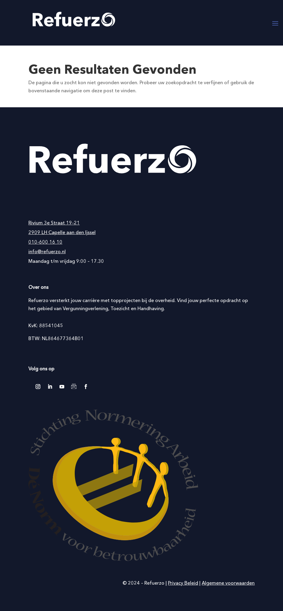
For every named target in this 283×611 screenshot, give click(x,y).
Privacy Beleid (183, 583)
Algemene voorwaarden (228, 583)
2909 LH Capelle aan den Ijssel (62, 232)
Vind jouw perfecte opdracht (209, 300)
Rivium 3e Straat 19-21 (54, 223)
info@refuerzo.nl (47, 251)
